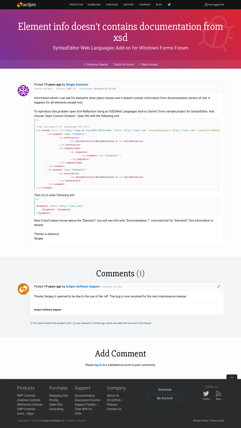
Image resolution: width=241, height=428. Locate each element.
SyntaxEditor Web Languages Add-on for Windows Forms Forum (120, 48)
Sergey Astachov (77, 84)
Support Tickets (86, 404)
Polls (78, 413)
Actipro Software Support (83, 286)
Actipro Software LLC (53, 420)
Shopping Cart (58, 395)
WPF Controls (26, 395)
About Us (113, 395)
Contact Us (114, 409)
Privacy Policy (200, 420)
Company (116, 388)
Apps (30, 413)
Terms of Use (217, 420)
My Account (165, 398)
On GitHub (115, 400)
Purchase (58, 388)
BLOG (159, 4)
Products (26, 388)
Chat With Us (83, 409)
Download (164, 389)
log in (98, 365)
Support (82, 388)
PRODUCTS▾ (76, 4)
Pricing (54, 400)
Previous (96, 64)
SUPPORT (129, 4)
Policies (112, 404)
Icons (20, 413)
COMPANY (145, 4)
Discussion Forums (87, 400)
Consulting (56, 409)
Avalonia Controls (28, 400)
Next (148, 64)
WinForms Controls (30, 404)
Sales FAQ (56, 404)
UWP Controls (26, 409)
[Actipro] (26, 4)
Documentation (85, 395)
